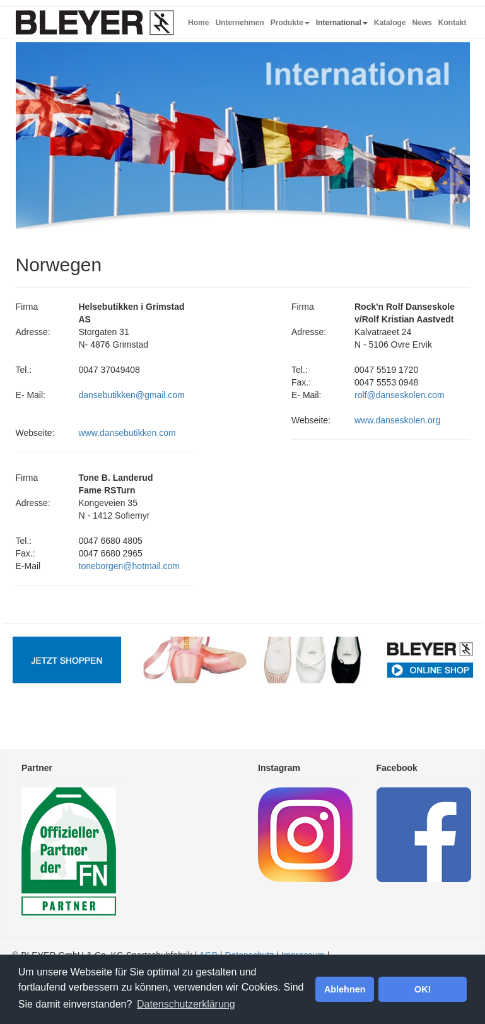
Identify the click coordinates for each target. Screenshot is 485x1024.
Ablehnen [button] (345, 989)
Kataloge (390, 22)
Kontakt (452, 22)
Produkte (290, 22)
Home (198, 22)
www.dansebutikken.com (127, 433)
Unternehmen (239, 22)
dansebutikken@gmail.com (132, 395)
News (421, 22)
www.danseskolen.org (397, 420)
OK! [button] (422, 989)
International (342, 22)
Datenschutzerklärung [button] (186, 1004)
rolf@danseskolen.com (399, 395)
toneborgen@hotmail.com (129, 566)
